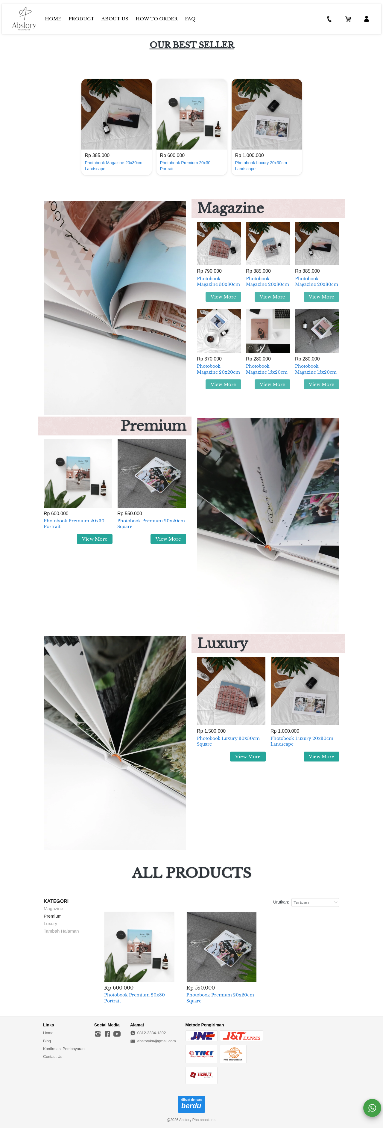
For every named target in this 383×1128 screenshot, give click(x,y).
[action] (372, 1108)
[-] (97, 1034)
